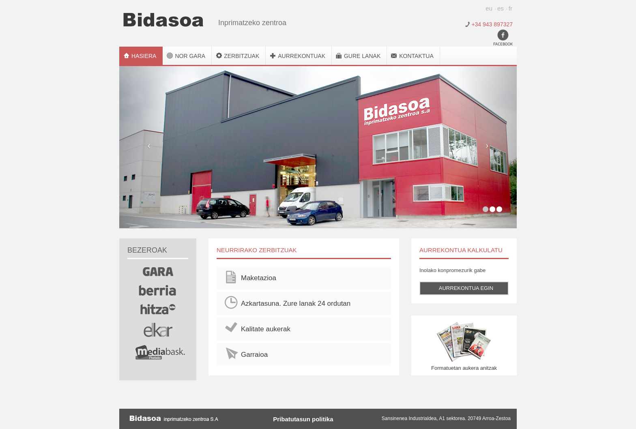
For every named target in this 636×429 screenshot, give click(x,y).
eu (489, 8)
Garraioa (254, 354)
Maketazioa (258, 278)
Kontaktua (416, 56)
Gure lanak (362, 56)
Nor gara (190, 56)
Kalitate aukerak (265, 329)
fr (510, 8)
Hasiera (143, 56)
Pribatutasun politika (303, 419)
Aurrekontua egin (466, 288)
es (500, 8)
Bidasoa (163, 20)
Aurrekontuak (301, 56)
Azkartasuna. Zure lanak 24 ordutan (295, 303)
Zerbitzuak (241, 56)
